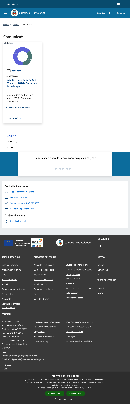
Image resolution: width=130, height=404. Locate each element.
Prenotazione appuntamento (47, 321)
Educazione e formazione (77, 264)
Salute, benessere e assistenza (80, 288)
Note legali (70, 336)
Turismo (37, 294)
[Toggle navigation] (5, 12)
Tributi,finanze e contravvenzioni (73, 276)
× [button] (127, 375)
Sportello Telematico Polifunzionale (11, 305)
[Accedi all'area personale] (118, 4)
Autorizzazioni (72, 292)
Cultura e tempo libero (44, 269)
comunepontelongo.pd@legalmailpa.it (20, 355)
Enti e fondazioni (9, 279)
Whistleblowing (41, 341)
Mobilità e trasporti (42, 298)
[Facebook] (108, 13)
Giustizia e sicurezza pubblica (79, 269)
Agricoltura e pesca (74, 297)
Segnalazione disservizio (45, 326)
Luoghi (101, 288)
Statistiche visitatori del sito (78, 326)
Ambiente (70, 283)
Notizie (101, 265)
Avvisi (100, 274)
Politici (5, 284)
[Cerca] (124, 13)
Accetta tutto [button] (54, 393)
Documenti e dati (9, 294)
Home (6, 24)
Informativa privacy (74, 331)
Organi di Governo (10, 265)
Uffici (4, 274)
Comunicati (13, 71)
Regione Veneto (11, 3)
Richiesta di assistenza (44, 336)
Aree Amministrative (11, 269)
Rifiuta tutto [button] (75, 393)
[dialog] (65, 388)
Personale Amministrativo (13, 289)
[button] (65, 399)
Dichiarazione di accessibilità (79, 341)
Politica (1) (11, 147)
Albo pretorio (7, 298)
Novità (16, 24)
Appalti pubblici (41, 284)
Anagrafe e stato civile (44, 265)
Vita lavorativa (40, 274)
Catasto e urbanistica (43, 289)
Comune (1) (12, 141)
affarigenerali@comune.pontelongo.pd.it (27, 359)
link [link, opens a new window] (91, 388)
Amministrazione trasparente (79, 321)
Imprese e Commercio (43, 279)
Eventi (100, 292)
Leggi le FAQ (39, 331)
